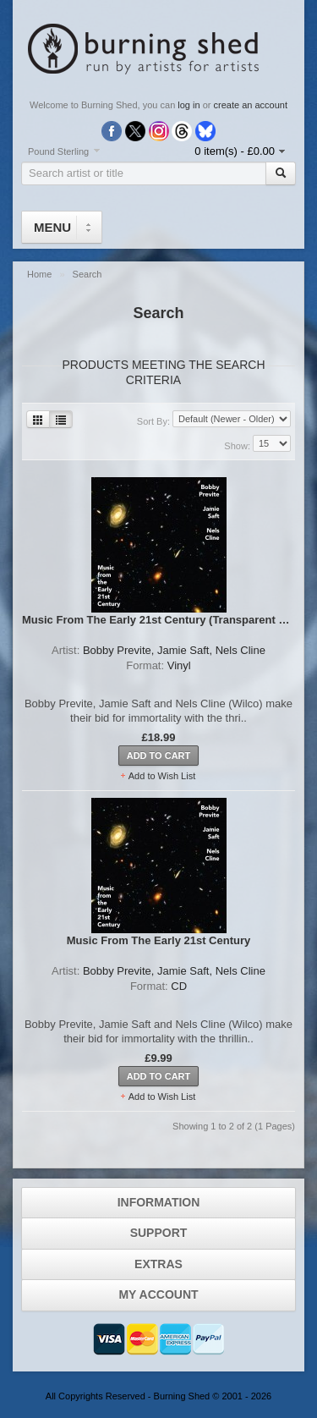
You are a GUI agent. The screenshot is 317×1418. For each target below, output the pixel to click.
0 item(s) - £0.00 (234, 151)
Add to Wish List (161, 776)
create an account (250, 105)
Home (40, 274)
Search (87, 274)
